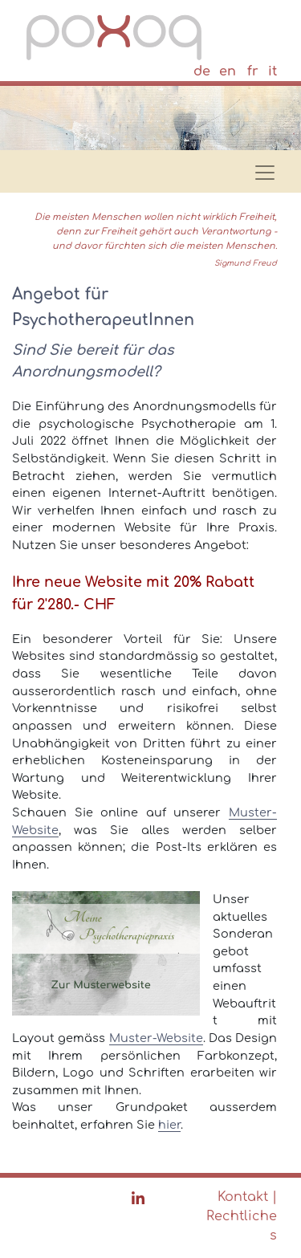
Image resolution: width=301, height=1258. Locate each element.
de (201, 71)
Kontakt (243, 1197)
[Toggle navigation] (260, 167)
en (227, 71)
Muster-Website (156, 1038)
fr (252, 71)
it (272, 71)
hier (169, 1124)
